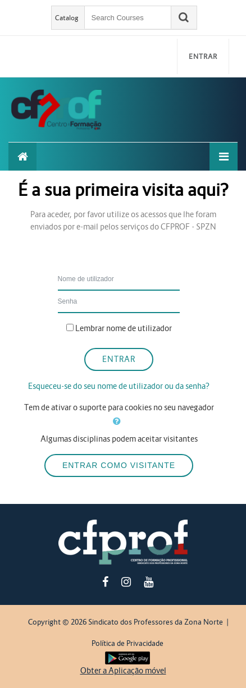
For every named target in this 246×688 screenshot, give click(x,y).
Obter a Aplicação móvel (123, 671)
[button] (119, 422)
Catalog (67, 17)
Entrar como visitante (118, 465)
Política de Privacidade (127, 643)
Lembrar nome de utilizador (123, 328)
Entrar (203, 56)
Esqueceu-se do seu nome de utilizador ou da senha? (118, 386)
